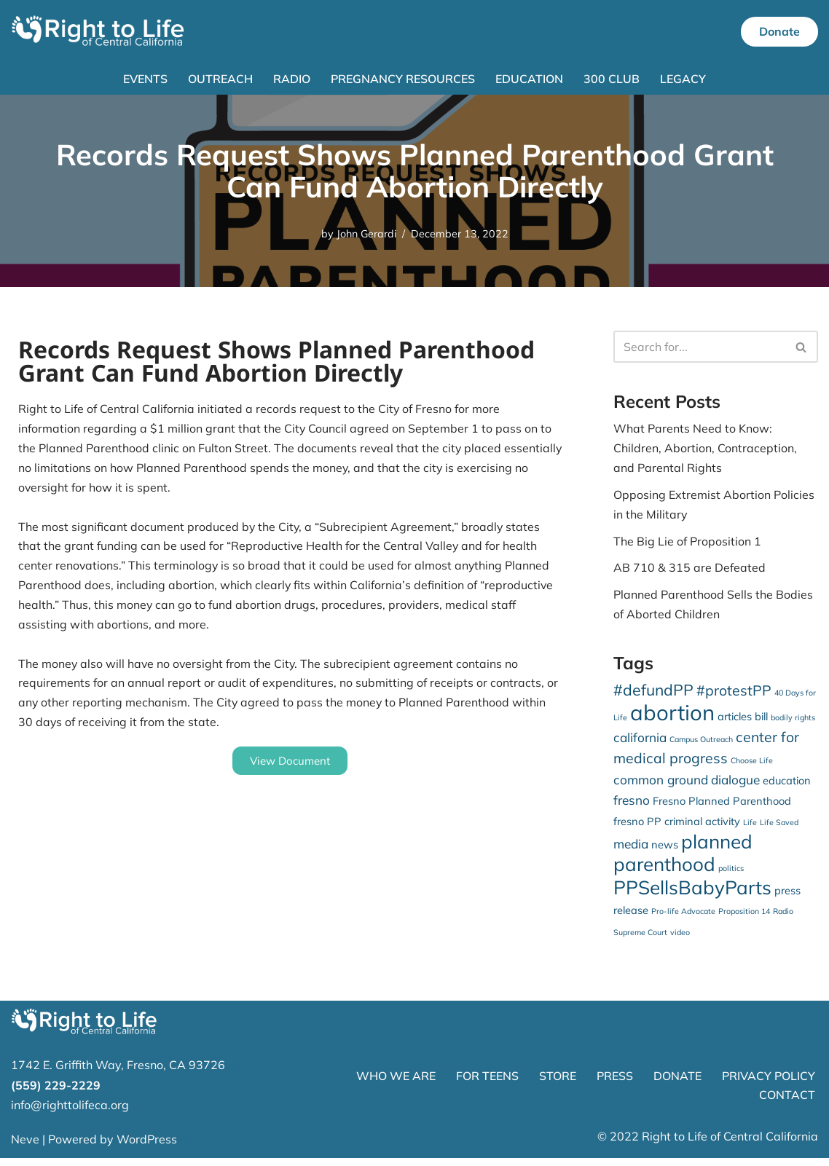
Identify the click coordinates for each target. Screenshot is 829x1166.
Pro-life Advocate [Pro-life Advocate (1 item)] (683, 919)
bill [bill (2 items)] (761, 719)
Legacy (684, 78)
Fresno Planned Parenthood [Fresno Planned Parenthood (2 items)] (722, 807)
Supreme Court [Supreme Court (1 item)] (640, 940)
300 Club (612, 78)
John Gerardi (366, 233)
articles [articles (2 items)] (735, 719)
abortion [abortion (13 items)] (672, 715)
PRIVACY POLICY (768, 1083)
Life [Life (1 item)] (750, 828)
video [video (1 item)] (680, 940)
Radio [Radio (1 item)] (783, 919)
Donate (779, 31)
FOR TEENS (487, 1083)
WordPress (147, 1147)
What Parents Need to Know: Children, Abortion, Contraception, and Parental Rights (705, 449)
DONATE (677, 1083)
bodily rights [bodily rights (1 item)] (793, 720)
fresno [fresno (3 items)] (631, 806)
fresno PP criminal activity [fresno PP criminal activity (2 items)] (676, 827)
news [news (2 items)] (664, 851)
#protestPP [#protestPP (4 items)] (733, 693)
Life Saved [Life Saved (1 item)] (779, 828)
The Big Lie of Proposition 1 (687, 542)
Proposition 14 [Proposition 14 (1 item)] (744, 919)
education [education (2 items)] (787, 787)
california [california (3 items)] (640, 741)
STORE (557, 1083)
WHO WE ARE (396, 1083)
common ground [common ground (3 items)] (660, 786)
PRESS (615, 1083)
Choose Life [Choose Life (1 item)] (752, 766)
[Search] (699, 347)
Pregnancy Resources (403, 78)
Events (145, 78)
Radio (291, 78)
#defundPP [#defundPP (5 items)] (653, 692)
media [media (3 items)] (630, 850)
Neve (25, 1147)
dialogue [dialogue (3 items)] (735, 786)
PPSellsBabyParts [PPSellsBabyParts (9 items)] (692, 895)
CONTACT (787, 1102)
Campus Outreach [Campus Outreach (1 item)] (701, 743)
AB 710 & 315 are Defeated (689, 569)
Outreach (220, 78)
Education (530, 78)
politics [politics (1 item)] (731, 875)
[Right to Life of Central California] (98, 31)
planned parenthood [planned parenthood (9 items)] (683, 859)
